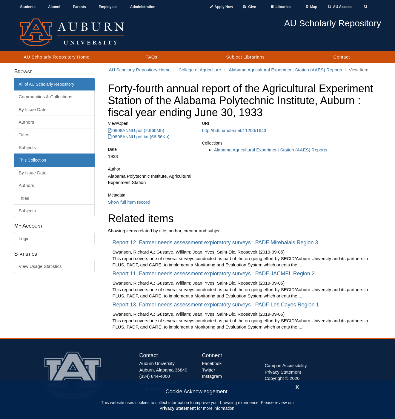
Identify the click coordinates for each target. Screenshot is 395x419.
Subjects (27, 147)
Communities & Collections (45, 96)
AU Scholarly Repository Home (57, 56)
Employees (108, 7)
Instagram (212, 376)
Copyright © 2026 (282, 378)
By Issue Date (33, 109)
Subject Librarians (245, 56)
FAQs (151, 56)
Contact (341, 56)
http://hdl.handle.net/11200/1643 (234, 130)
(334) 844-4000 (154, 376)
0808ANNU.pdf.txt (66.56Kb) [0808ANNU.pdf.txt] (139, 136)
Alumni (54, 7)
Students (28, 7)
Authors (26, 122)
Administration (143, 7)
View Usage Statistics (40, 266)
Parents (79, 7)
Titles (24, 134)
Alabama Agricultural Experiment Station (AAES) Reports (285, 69)
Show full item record (129, 202)
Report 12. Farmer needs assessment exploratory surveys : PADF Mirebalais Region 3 (216, 242)
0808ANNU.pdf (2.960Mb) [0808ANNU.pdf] (136, 130)
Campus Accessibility (286, 365)
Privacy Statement (177, 408)
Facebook (212, 363)
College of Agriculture (200, 69)
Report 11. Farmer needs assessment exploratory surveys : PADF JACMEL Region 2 (214, 274)
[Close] (297, 386)
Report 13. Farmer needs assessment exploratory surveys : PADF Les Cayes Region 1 (217, 305)
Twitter (208, 369)
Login (24, 238)
